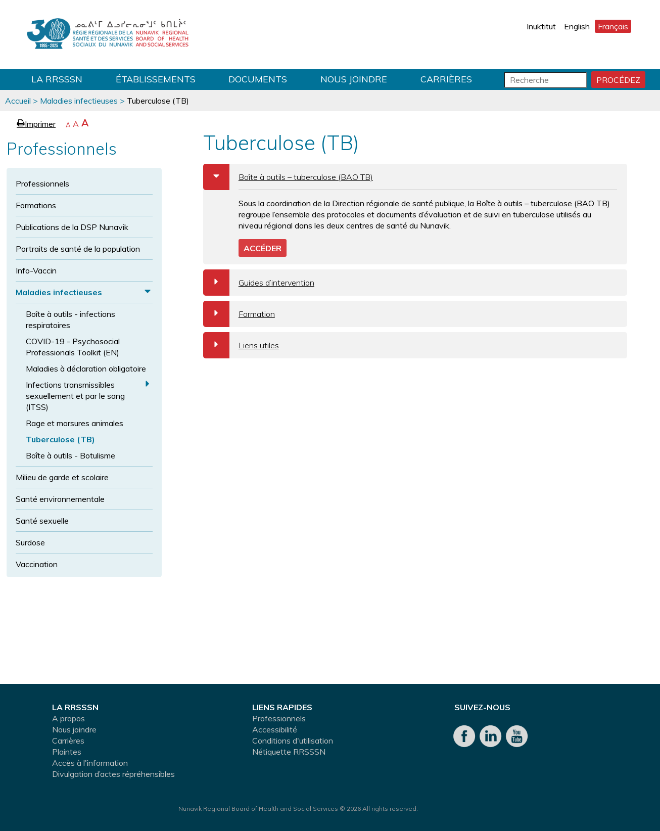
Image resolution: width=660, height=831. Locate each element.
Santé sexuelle (42, 521)
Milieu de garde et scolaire (62, 477)
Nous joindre (353, 79)
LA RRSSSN (56, 79)
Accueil (18, 101)
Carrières (446, 79)
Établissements (156, 79)
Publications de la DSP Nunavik (72, 227)
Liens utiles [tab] (241, 345)
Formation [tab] (239, 314)
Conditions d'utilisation (292, 740)
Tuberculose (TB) (60, 439)
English (577, 26)
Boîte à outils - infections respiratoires (70, 319)
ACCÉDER (262, 248)
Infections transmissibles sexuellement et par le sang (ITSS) (75, 396)
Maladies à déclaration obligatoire (86, 368)
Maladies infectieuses (79, 101)
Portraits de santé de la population (78, 249)
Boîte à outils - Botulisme (70, 455)
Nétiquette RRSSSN (288, 752)
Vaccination (37, 564)
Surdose (30, 542)
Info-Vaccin (36, 270)
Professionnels (42, 183)
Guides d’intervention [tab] (258, 282)
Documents (257, 79)
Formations (36, 205)
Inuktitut (541, 26)
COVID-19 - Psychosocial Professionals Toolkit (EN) (73, 346)
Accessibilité (274, 729)
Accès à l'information (90, 763)
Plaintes (66, 752)
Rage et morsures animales (74, 423)
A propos (68, 718)
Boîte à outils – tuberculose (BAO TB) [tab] (288, 177)
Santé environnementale (60, 499)
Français (613, 26)
